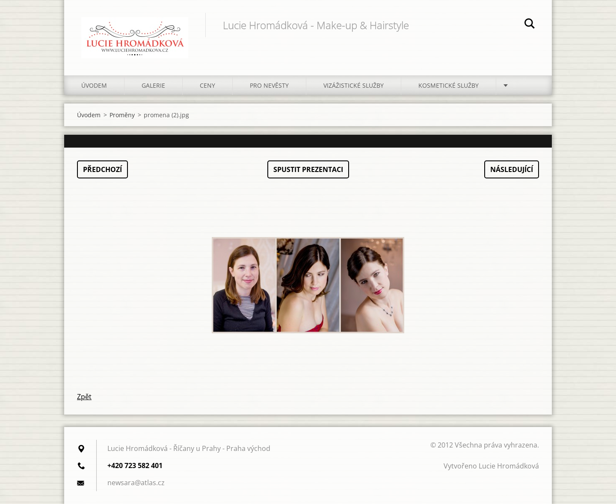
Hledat (529, 25)
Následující (511, 169)
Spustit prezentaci (308, 169)
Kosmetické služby (448, 85)
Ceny (207, 85)
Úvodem (94, 85)
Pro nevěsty (269, 85)
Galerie (153, 85)
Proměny (122, 115)
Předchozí (102, 169)
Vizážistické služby (353, 85)
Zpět (84, 396)
